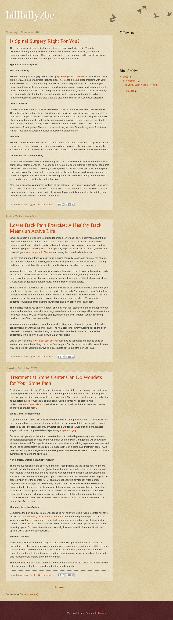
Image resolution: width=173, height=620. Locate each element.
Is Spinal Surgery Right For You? (45, 41)
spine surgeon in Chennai (70, 76)
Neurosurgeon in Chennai (39, 252)
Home (59, 587)
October (130, 91)
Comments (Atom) (29, 594)
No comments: (45, 204)
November (131, 80)
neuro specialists (32, 404)
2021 (126, 76)
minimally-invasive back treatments (45, 516)
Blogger (102, 613)
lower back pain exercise (46, 340)
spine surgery (69, 430)
